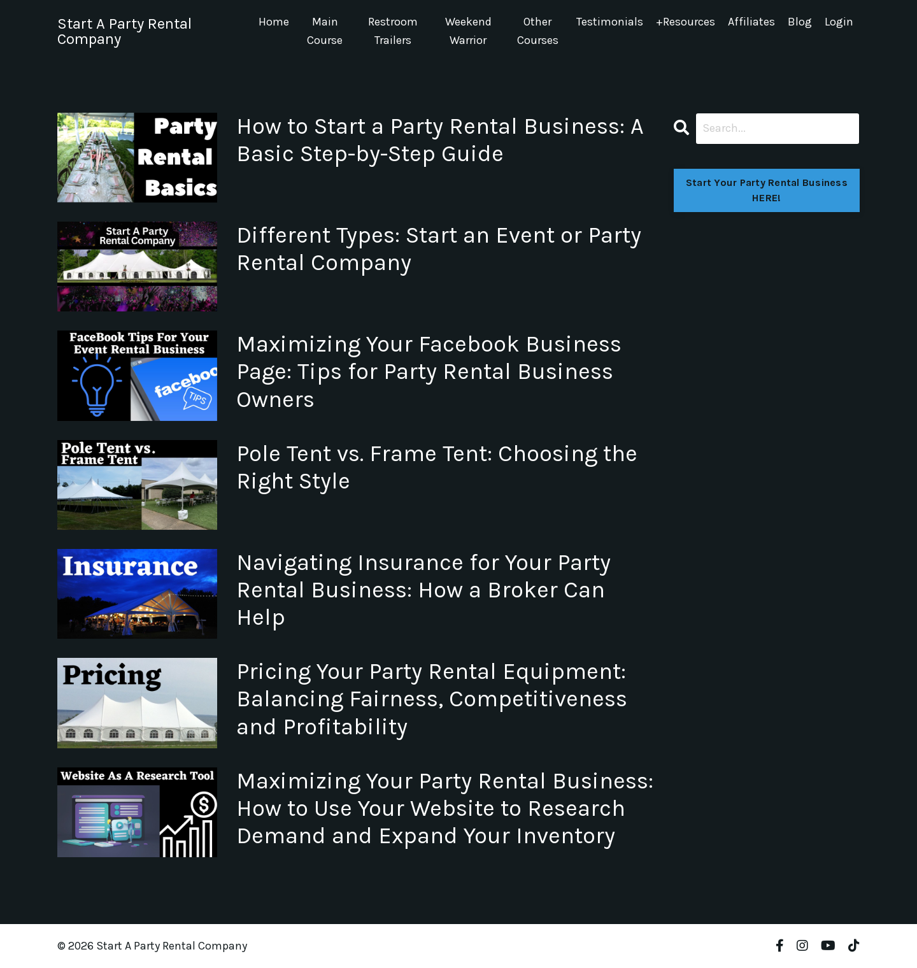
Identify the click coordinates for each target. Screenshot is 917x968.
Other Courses (537, 31)
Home (274, 22)
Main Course (325, 31)
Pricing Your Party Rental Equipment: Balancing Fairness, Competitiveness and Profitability (431, 698)
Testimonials (609, 22)
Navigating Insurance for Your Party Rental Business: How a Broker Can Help (423, 589)
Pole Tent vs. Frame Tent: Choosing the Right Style (436, 467)
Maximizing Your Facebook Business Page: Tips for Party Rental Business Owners (429, 371)
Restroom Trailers (393, 31)
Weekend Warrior (468, 31)
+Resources (685, 22)
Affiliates (751, 22)
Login (839, 22)
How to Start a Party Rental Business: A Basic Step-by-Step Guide (440, 140)
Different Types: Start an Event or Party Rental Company (438, 249)
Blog (800, 22)
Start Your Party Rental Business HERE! (767, 190)
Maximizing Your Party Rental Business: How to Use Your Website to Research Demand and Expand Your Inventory (444, 808)
